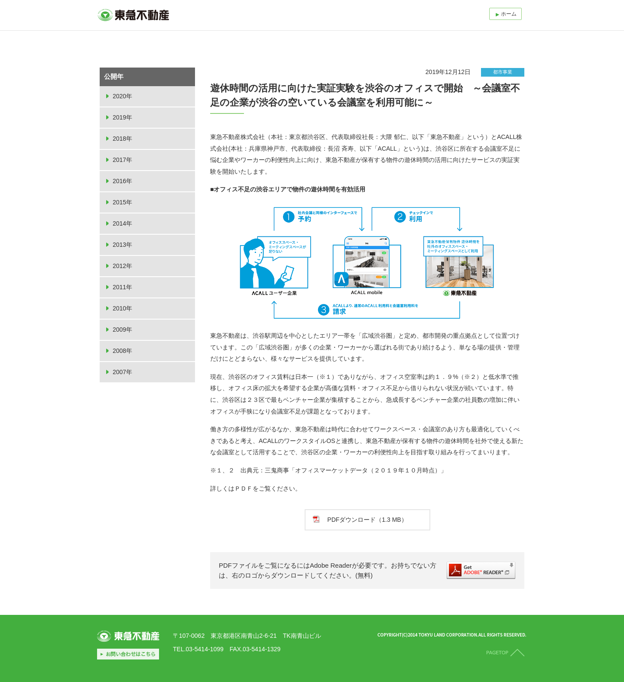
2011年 (122, 287)
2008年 (122, 350)
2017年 (122, 159)
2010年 (122, 308)
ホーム (509, 14)
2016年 (122, 181)
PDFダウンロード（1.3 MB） (367, 519)
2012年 (122, 265)
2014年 (122, 223)
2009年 (122, 329)
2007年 (122, 371)
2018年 (122, 138)
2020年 (122, 96)
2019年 (122, 117)
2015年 (122, 202)
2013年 (122, 244)
